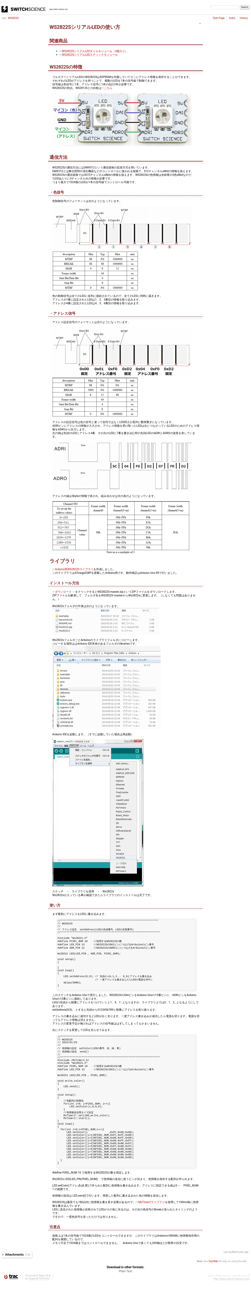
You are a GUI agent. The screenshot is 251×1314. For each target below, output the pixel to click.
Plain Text (125, 1303)
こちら (106, 88)
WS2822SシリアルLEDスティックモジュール (88, 54)
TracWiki (213, 1293)
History (244, 18)
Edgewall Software (39, 1311)
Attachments (17, 1287)
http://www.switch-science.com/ (231, 1311)
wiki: (4, 18)
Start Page (219, 18)
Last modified (230, 1284)
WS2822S (13, 18)
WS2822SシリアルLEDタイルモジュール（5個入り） (93, 51)
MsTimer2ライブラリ (150, 1234)
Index (232, 18)
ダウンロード (62, 591)
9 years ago (243, 1284)
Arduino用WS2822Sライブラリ (72, 569)
